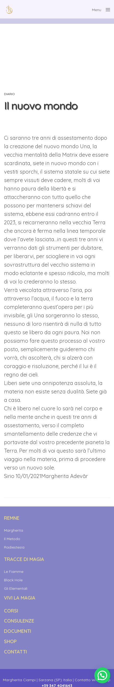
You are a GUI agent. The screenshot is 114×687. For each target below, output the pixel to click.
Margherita (13, 530)
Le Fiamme (13, 571)
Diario (9, 94)
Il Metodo (12, 538)
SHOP (10, 641)
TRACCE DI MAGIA (24, 559)
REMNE (11, 518)
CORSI (11, 611)
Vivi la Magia (19, 598)
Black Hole (13, 580)
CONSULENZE (19, 621)
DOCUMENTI (17, 631)
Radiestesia (14, 547)
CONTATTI (15, 652)
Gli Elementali (15, 588)
